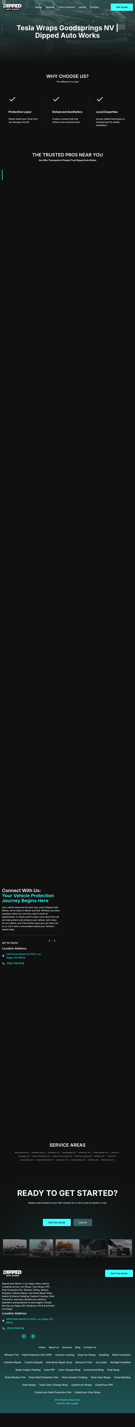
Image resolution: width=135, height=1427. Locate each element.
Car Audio (101, 1362)
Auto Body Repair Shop (59, 1362)
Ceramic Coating (64, 1354)
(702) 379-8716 (15, 963)
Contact (94, 7)
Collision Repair (12, 1362)
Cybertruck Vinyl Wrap (87, 1392)
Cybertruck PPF (104, 1384)
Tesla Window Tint (14, 1377)
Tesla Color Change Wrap (53, 1384)
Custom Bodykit (34, 1362)
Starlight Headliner (120, 1362)
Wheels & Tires (83, 1362)
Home (38, 7)
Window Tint (11, 1354)
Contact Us (90, 1347)
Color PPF (49, 1369)
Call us (83, 1222)
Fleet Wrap (113, 1369)
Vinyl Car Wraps (87, 1354)
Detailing (104, 1354)
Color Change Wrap (69, 1369)
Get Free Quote (56, 1222)
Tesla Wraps (29, 1384)
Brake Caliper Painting (28, 1369)
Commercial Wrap (94, 1369)
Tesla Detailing (122, 1377)
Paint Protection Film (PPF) (37, 1354)
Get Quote (122, 7)
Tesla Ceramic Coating (74, 1377)
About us (54, 1347)
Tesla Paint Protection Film (43, 1377)
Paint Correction (121, 1354)
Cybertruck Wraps (81, 1384)
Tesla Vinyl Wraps (101, 1377)
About (82, 7)
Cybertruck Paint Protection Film (53, 1392)
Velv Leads (72, 1403)
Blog (77, 1347)
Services (67, 1347)
